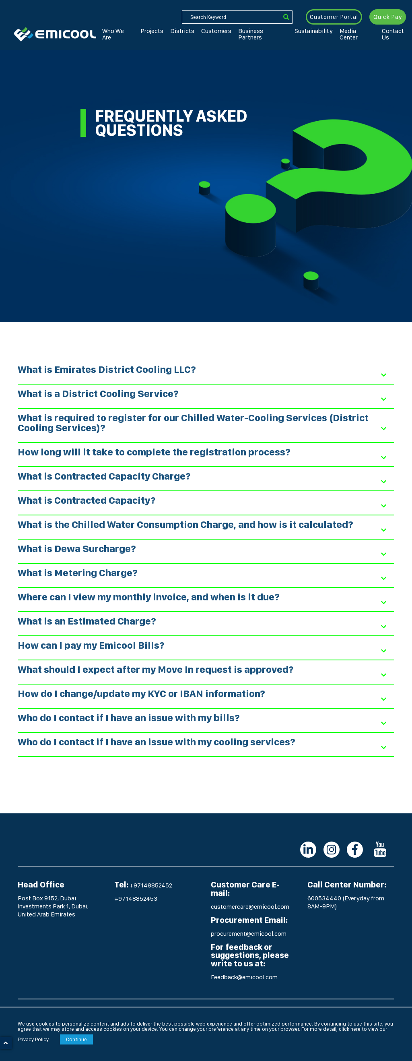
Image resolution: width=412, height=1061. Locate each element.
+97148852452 (151, 885)
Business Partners (233, 32)
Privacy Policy (33, 1039)
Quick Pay (387, 17)
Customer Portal (334, 17)
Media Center (310, 32)
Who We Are (115, 32)
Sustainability (274, 32)
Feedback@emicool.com (244, 977)
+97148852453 (135, 898)
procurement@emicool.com (248, 933)
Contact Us (342, 32)
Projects (143, 32)
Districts (167, 32)
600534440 (324, 898)
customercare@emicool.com (250, 906)
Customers (195, 32)
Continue (76, 1039)
